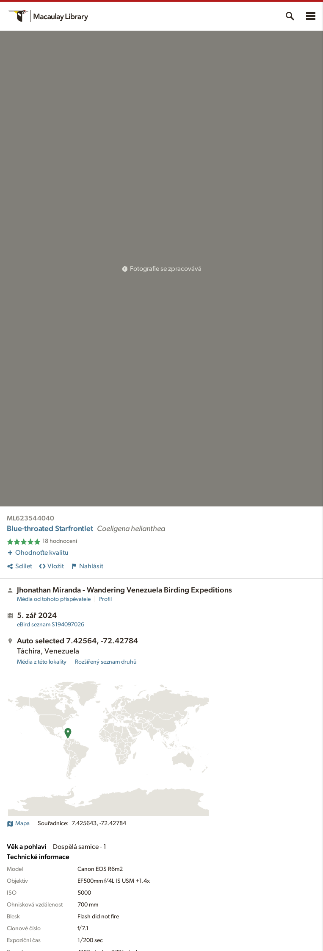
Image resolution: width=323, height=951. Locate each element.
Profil (105, 599)
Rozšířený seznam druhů (106, 662)
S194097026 (50, 625)
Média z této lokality (41, 662)
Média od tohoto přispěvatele (54, 599)
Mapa (18, 823)
